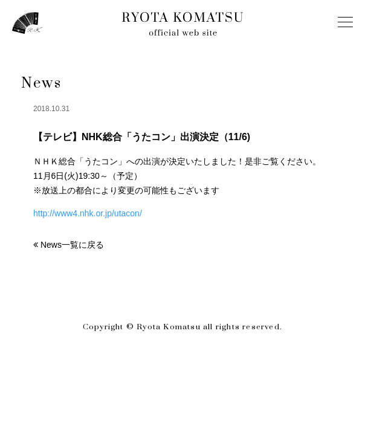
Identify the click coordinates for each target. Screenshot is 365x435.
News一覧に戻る (72, 245)
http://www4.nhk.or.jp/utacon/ (87, 213)
